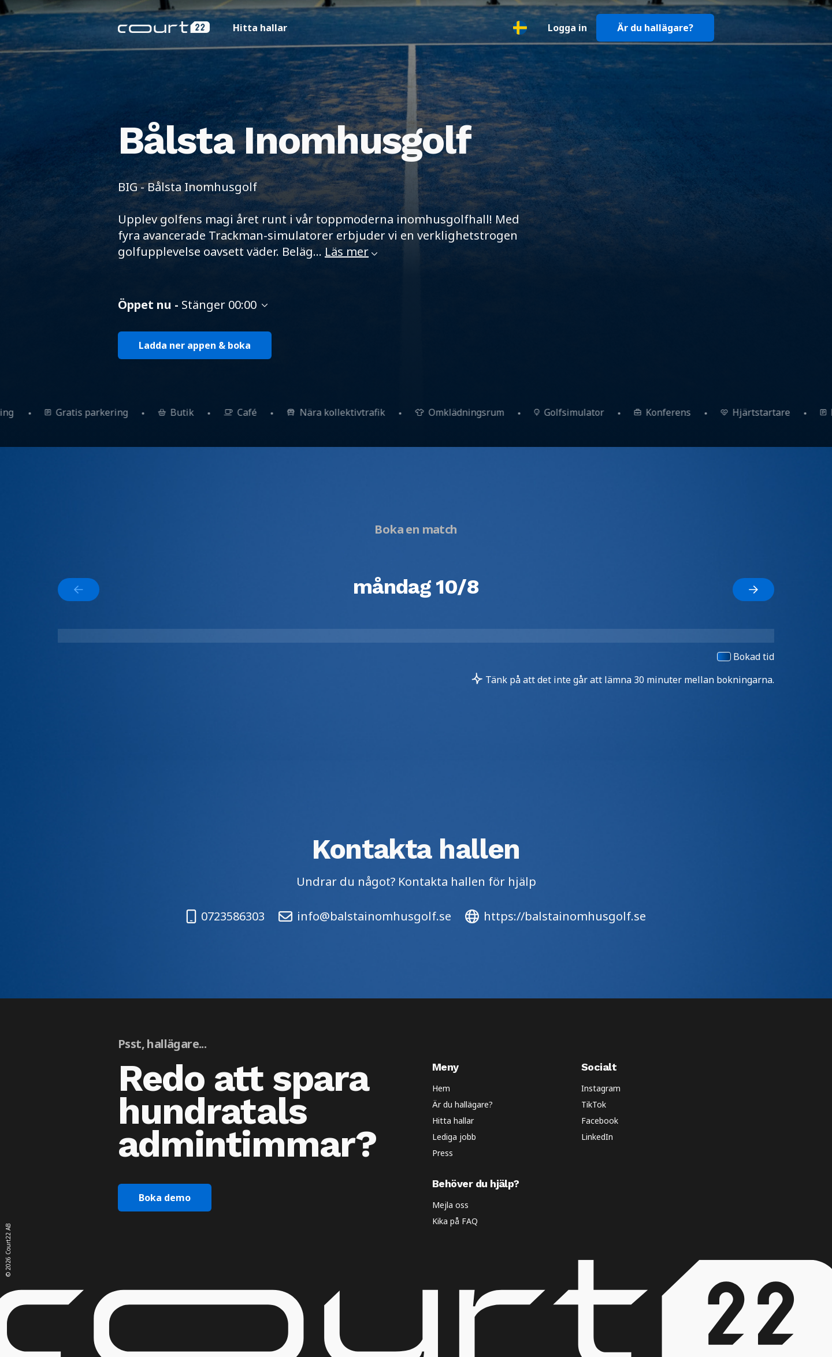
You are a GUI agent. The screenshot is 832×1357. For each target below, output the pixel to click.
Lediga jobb (454, 1136)
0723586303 (225, 916)
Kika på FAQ (455, 1221)
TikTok (593, 1104)
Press (442, 1152)
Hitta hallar (260, 27)
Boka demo (165, 1197)
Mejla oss (450, 1204)
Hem (441, 1088)
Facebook (599, 1120)
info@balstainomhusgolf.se (364, 916)
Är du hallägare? (655, 27)
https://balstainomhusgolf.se (555, 916)
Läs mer (351, 251)
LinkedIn (597, 1136)
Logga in (567, 27)
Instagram (601, 1088)
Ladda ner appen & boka (195, 345)
